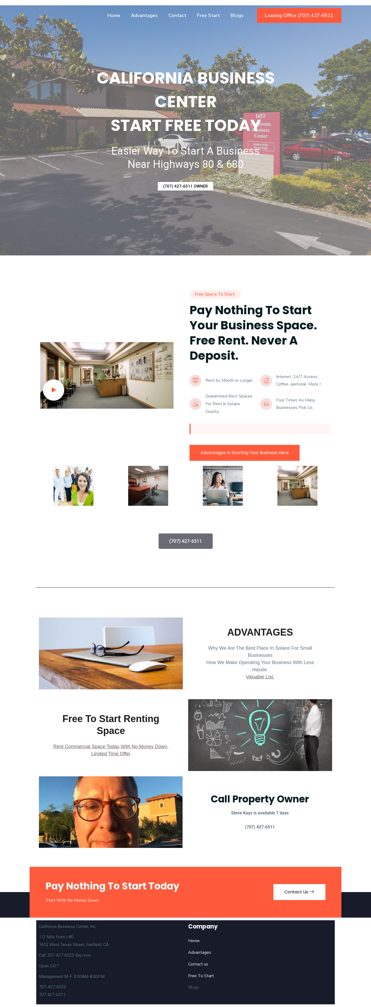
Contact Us (299, 892)
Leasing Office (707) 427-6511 (299, 15)
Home (113, 15)
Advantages (144, 15)
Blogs (237, 15)
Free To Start (201, 976)
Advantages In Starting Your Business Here (244, 453)
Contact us (198, 964)
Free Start (208, 15)
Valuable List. (260, 676)
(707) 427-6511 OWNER (185, 186)
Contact (177, 15)
